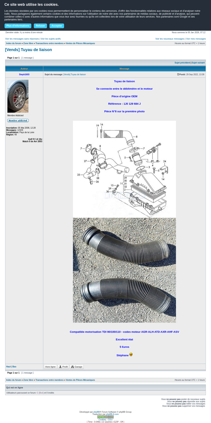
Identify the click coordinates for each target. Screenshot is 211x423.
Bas (14, 367)
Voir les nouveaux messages (169, 38)
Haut (8, 367)
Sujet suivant (198, 63)
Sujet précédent (182, 63)
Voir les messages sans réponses (22, 38)
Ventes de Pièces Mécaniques (80, 43)
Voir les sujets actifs (51, 38)
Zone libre (28, 43)
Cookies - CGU (105, 419)
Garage (76, 366)
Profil (63, 366)
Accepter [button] (57, 25)
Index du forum (13, 43)
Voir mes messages (196, 38)
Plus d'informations (17, 25)
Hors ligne (50, 367)
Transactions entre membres (49, 43)
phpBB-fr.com (112, 414)
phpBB (96, 412)
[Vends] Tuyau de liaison (28, 49)
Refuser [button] (40, 25)
